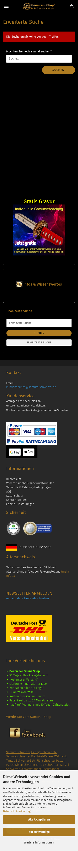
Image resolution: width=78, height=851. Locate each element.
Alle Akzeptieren (39, 819)
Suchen (58, 70)
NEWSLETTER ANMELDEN (29, 593)
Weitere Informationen (39, 842)
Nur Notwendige (39, 832)
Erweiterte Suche (39, 342)
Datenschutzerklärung (17, 811)
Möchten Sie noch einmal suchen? (29, 51)
